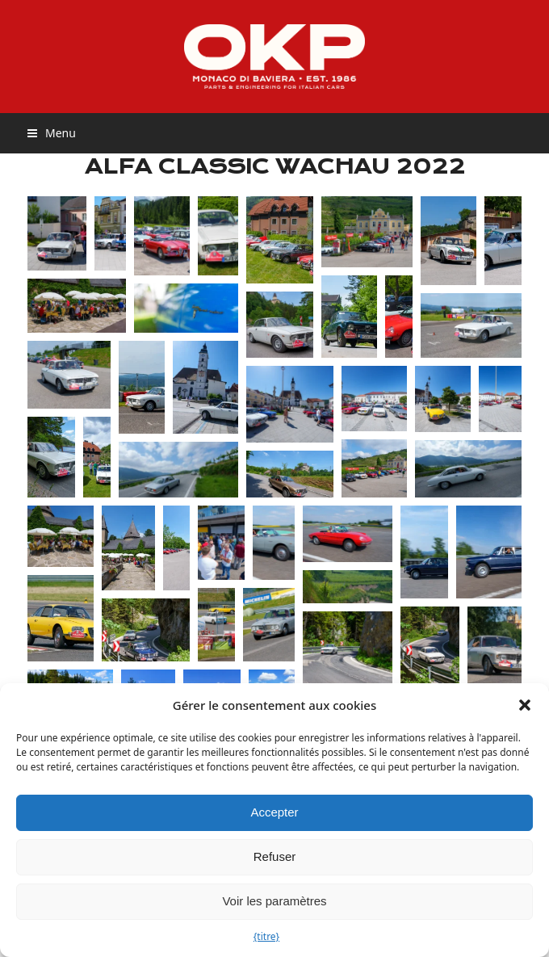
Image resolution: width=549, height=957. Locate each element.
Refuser (275, 856)
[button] (525, 705)
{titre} (266, 936)
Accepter (274, 812)
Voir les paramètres (274, 901)
